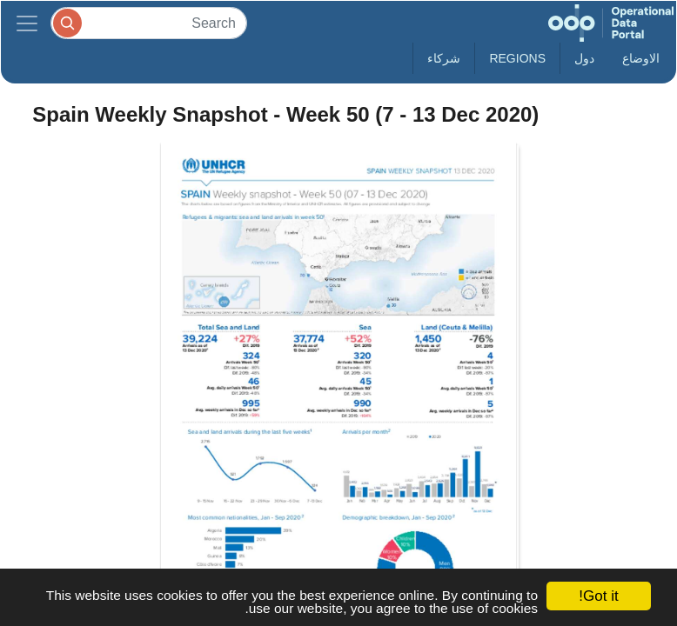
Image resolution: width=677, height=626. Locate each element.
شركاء (443, 58)
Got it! (598, 596)
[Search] (148, 23)
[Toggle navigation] (26, 23)
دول (584, 58)
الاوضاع (641, 58)
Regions (517, 58)
